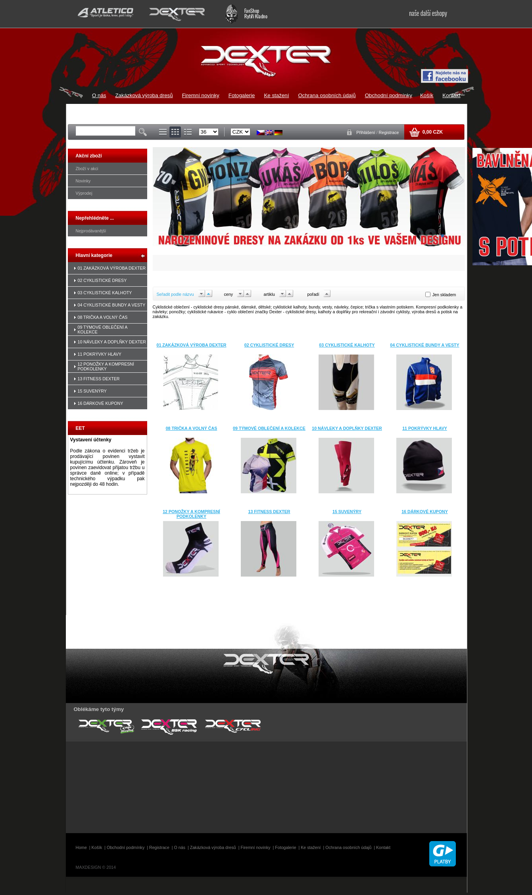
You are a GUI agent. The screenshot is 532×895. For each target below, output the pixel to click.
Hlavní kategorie (94, 255)
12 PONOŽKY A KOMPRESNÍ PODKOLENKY (106, 366)
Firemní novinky (200, 95)
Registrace (389, 132)
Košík (426, 95)
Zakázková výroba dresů (144, 95)
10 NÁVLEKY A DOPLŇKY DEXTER (112, 341)
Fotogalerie (242, 95)
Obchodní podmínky (388, 95)
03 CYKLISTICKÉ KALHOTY (105, 292)
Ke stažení (276, 95)
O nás (99, 95)
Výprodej (84, 193)
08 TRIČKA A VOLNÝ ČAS (103, 317)
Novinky (83, 180)
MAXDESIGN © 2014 (96, 867)
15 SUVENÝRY (92, 391)
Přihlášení (366, 132)
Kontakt (451, 95)
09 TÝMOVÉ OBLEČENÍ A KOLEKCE (269, 428)
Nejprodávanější (91, 230)
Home (81, 847)
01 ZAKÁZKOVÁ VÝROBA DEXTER (112, 268)
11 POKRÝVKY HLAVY (99, 354)
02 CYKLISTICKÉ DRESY (102, 280)
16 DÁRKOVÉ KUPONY (100, 403)
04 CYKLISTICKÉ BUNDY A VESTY (112, 305)
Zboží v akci (87, 168)
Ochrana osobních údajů (326, 95)
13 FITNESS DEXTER (99, 378)
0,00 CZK (432, 132)
